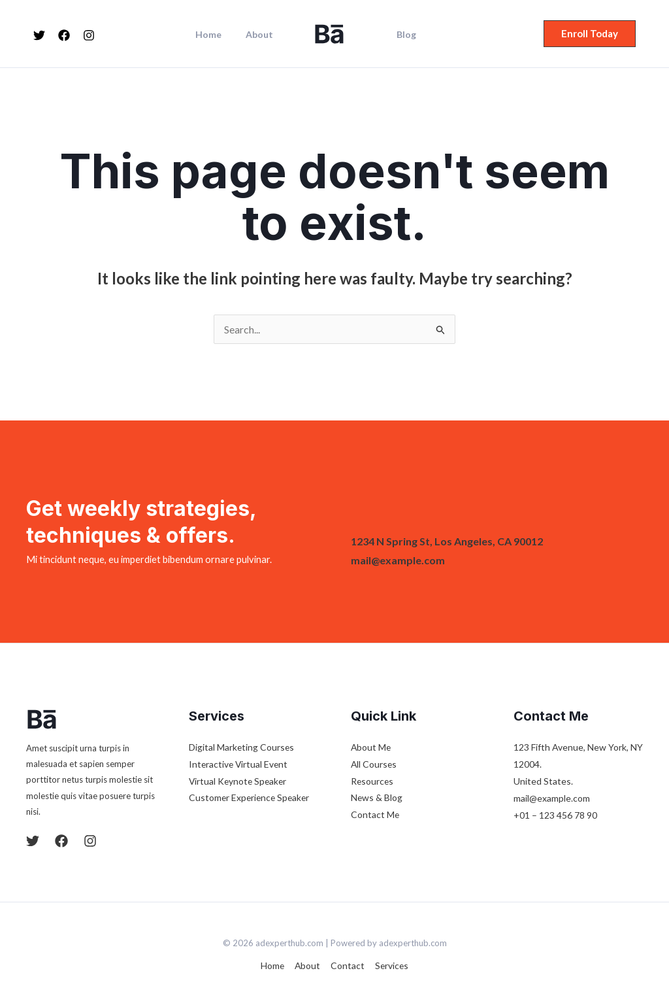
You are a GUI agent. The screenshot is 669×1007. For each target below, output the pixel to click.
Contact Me (375, 815)
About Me (371, 747)
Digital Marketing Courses (242, 747)
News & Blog (377, 798)
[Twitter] (39, 35)
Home (217, 34)
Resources (373, 781)
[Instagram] (89, 35)
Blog (403, 34)
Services (390, 965)
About (262, 34)
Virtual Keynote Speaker (239, 781)
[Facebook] (64, 35)
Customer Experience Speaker (251, 798)
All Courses (374, 764)
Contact (347, 965)
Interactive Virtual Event (239, 764)
